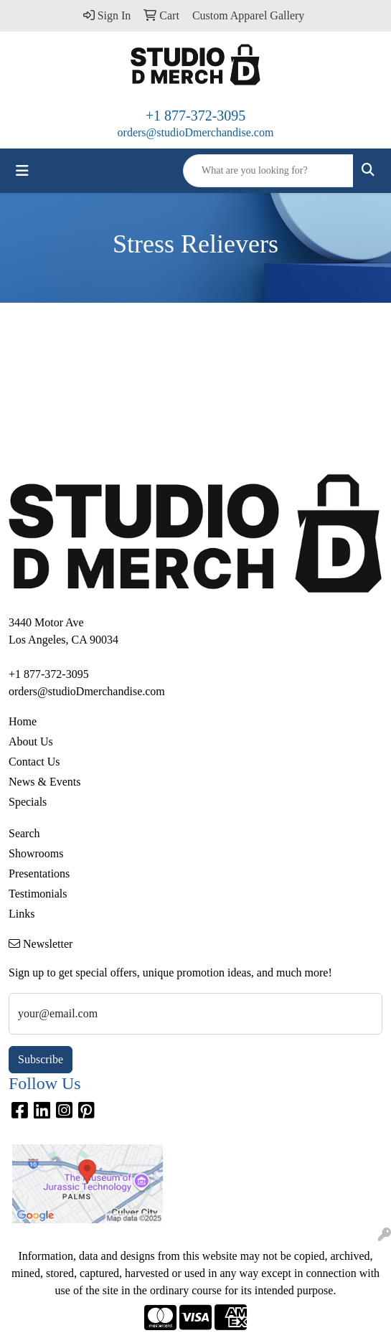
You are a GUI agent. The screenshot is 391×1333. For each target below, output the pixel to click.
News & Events (44, 782)
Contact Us (34, 761)
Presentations (39, 873)
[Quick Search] (268, 170)
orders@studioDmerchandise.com (196, 132)
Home (23, 721)
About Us (31, 741)
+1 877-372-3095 (196, 115)
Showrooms (36, 853)
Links (21, 914)
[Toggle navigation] (22, 171)
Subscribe (40, 1059)
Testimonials (38, 893)
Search (24, 833)
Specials (28, 802)
